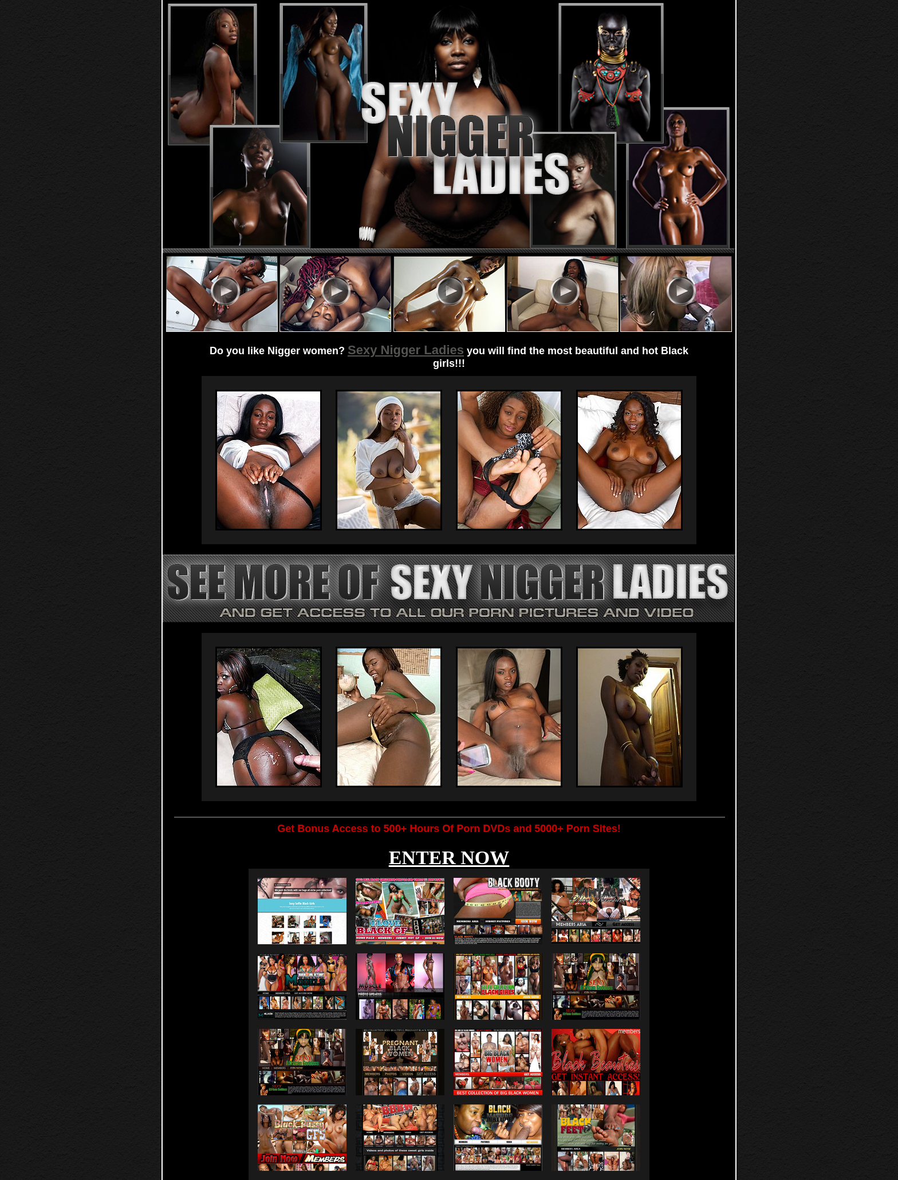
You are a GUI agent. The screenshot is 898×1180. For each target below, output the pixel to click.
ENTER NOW (449, 857)
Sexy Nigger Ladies (406, 350)
